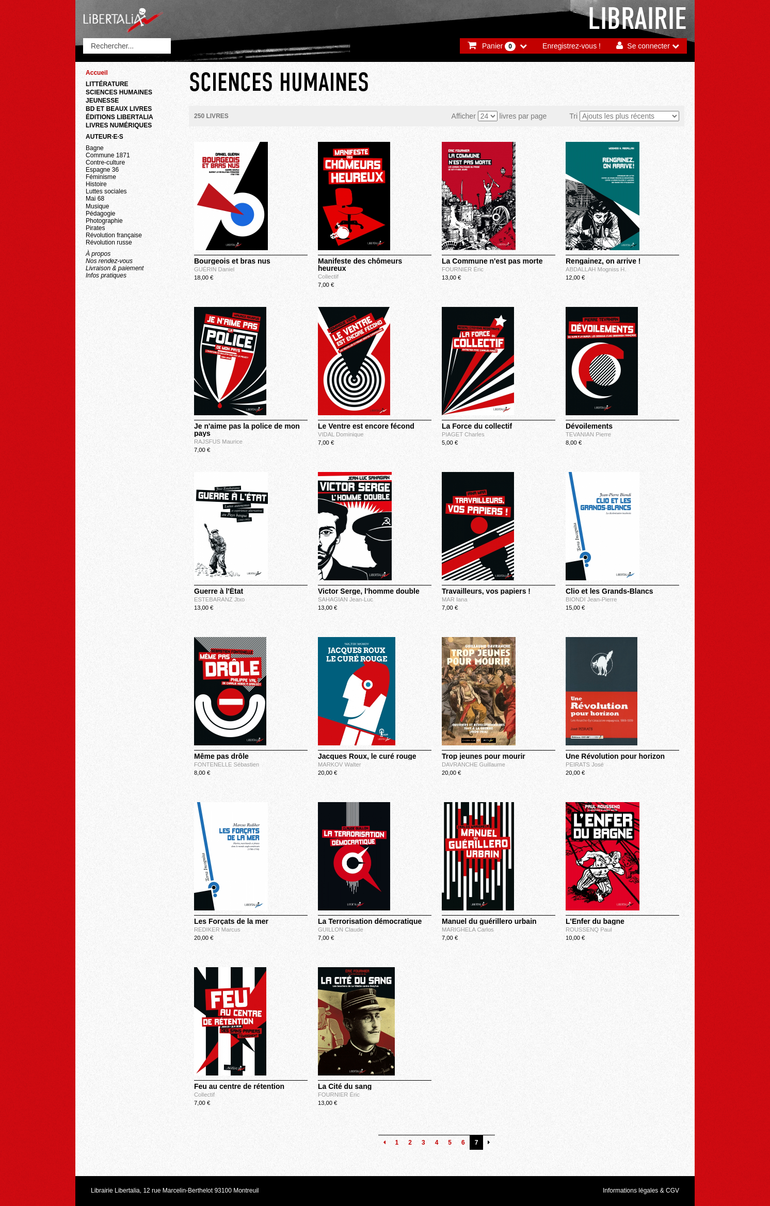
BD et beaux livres (119, 109)
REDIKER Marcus (217, 929)
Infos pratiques (106, 275)
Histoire (96, 184)
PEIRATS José (585, 764)
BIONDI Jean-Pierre (591, 599)
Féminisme (101, 177)
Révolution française (114, 235)
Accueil (97, 73)
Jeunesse (102, 100)
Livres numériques (119, 125)
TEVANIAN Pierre (588, 434)
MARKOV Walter (339, 764)
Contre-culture (105, 162)
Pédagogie (101, 213)
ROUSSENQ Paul (589, 929)
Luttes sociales (106, 191)
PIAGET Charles (463, 434)
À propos (98, 254)
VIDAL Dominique (341, 434)
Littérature (107, 84)
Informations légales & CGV (641, 1190)
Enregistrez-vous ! (571, 46)
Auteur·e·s (104, 137)
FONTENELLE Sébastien (226, 764)
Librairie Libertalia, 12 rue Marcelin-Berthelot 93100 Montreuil (175, 1190)
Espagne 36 (102, 170)
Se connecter (648, 46)
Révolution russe (109, 242)
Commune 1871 (108, 155)
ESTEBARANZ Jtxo (219, 599)
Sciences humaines (119, 92)
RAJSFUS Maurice (218, 441)
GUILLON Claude (340, 929)
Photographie (104, 221)
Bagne (95, 148)
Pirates (95, 228)
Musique (97, 206)
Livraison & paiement (114, 268)
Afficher (464, 116)
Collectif (328, 276)
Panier (499, 46)
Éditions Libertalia (119, 117)
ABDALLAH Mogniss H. (596, 269)
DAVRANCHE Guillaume (473, 764)
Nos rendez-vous (109, 261)
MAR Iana (455, 599)
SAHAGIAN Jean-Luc (345, 599)
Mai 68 (95, 198)
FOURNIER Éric (463, 269)
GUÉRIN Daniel (214, 269)
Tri (573, 116)
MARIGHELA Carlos (468, 929)
